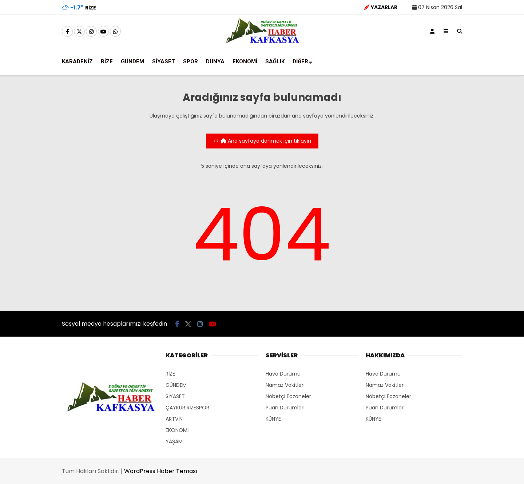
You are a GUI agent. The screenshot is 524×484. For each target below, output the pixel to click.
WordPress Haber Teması (160, 471)
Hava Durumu (283, 373)
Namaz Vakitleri (285, 385)
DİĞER (300, 61)
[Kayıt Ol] (432, 31)
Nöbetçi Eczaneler (288, 396)
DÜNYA (215, 61)
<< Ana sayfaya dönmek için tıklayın (262, 140)
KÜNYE (273, 418)
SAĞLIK (275, 61)
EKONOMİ (245, 61)
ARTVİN (174, 418)
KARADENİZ (77, 61)
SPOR (190, 61)
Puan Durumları (285, 407)
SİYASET (163, 61)
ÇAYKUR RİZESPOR (187, 407)
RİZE (107, 61)
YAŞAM (174, 441)
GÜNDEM (132, 61)
